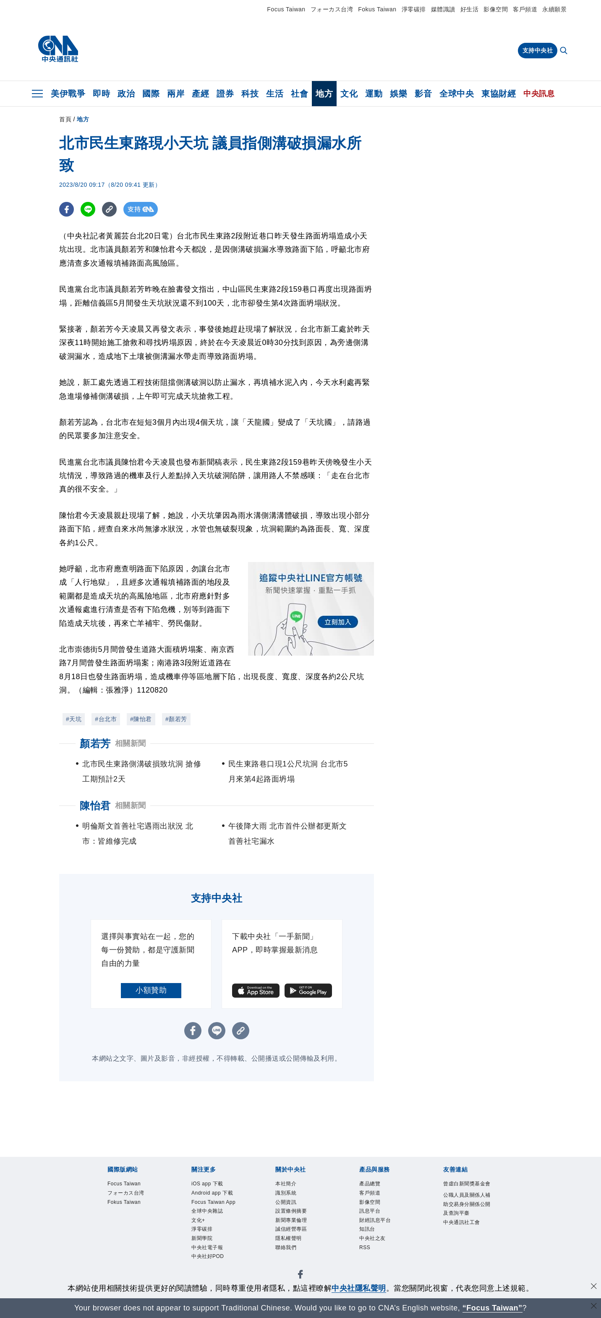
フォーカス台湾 (332, 9)
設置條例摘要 (291, 1211)
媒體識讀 (443, 9)
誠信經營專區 (291, 1229)
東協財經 (498, 93)
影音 (423, 93)
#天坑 (73, 719)
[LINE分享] (88, 209)
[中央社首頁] (58, 49)
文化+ (198, 1220)
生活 (274, 93)
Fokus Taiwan (377, 9)
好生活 (469, 9)
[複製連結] (109, 209)
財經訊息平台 (375, 1220)
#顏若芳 (176, 719)
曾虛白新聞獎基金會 (467, 1184)
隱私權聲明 (288, 1238)
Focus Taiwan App (213, 1202)
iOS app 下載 (207, 1184)
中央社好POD (207, 1256)
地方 (324, 93)
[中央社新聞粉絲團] (300, 1276)
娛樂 (398, 93)
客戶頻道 (525, 9)
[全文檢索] (564, 51)
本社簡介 (285, 1184)
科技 (250, 93)
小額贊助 (151, 990)
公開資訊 (285, 1202)
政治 (126, 93)
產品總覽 (369, 1184)
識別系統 (285, 1193)
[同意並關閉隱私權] (594, 1287)
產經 (200, 93)
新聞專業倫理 (291, 1220)
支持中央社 (538, 50)
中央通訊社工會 (461, 1222)
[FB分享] (66, 209)
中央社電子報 (207, 1247)
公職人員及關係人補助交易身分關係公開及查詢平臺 (467, 1204)
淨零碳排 (414, 9)
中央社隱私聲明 (359, 1288)
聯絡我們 (285, 1247)
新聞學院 (201, 1238)
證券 (225, 93)
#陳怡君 (141, 719)
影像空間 (495, 9)
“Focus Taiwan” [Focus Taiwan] (493, 1308)
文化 (349, 93)
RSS (364, 1247)
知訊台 (367, 1229)
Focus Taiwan (286, 9)
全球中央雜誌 (207, 1211)
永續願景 (554, 9)
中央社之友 (372, 1238)
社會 (299, 93)
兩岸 (175, 93)
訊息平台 (369, 1211)
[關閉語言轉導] (594, 1306)
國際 (150, 93)
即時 (101, 93)
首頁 (65, 119)
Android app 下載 (212, 1193)
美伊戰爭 (68, 93)
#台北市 (106, 719)
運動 (373, 93)
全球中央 (456, 93)
